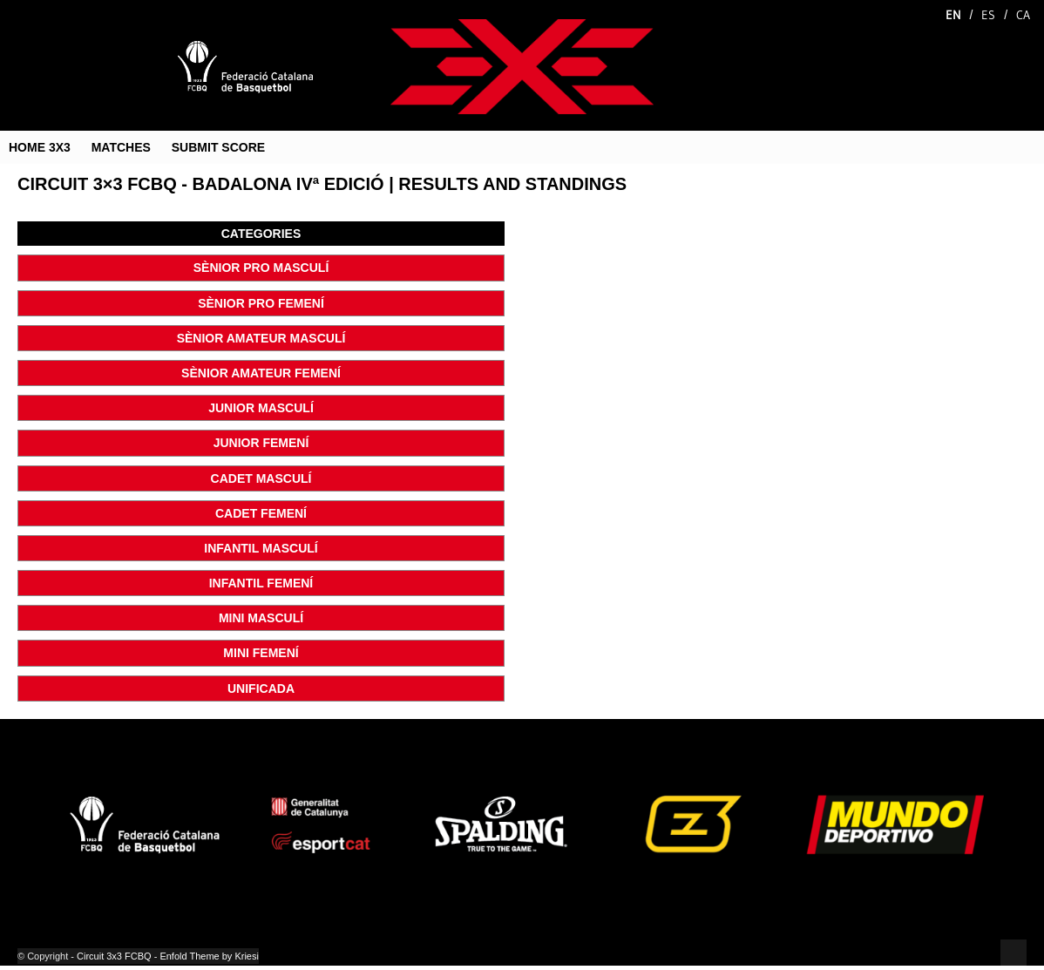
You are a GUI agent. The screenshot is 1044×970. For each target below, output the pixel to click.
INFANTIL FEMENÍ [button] (261, 583)
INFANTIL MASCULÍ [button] (260, 548)
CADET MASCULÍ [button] (261, 478)
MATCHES (121, 147)
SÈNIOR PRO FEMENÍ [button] (261, 303)
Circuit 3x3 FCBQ (114, 956)
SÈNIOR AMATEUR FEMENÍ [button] (261, 373)
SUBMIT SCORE (218, 147)
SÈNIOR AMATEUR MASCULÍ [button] (261, 338)
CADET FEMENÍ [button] (261, 513)
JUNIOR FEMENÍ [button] (261, 443)
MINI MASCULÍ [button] (261, 618)
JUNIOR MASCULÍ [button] (261, 408)
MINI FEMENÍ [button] (260, 653)
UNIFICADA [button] (261, 688)
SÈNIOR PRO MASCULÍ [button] (261, 268)
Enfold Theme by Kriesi (209, 956)
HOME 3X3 (40, 147)
